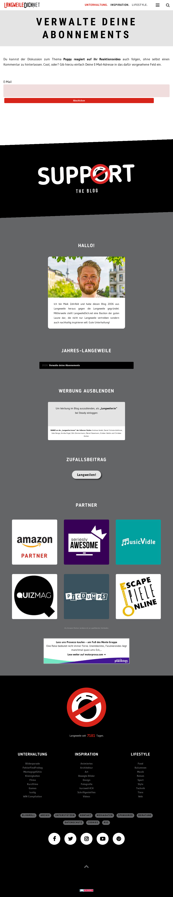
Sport (141, 780)
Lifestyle (140, 755)
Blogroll (28, 815)
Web (140, 796)
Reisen (140, 775)
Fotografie (86, 784)
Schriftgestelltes (86, 792)
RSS (106, 822)
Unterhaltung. (96, 5)
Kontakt (85, 815)
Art (86, 771)
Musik (140, 771)
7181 (91, 735)
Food (140, 763)
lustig (32, 792)
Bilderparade (32, 763)
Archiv (45, 815)
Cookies (93, 822)
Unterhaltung (32, 755)
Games (32, 788)
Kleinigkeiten (32, 775)
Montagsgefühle (32, 771)
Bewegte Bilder (86, 775)
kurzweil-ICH (86, 788)
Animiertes (87, 763)
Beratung (144, 815)
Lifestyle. (140, 5)
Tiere (140, 792)
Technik (140, 788)
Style (140, 784)
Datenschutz (73, 822)
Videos (86, 796)
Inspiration (86, 755)
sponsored (125, 815)
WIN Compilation (32, 796)
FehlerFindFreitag (33, 767)
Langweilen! (86, 475)
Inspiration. (119, 5)
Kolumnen (140, 767)
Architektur (86, 767)
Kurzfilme (32, 784)
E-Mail (7, 82)
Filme (32, 780)
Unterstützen (65, 815)
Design (86, 780)
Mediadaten (105, 815)
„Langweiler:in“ (108, 408)
